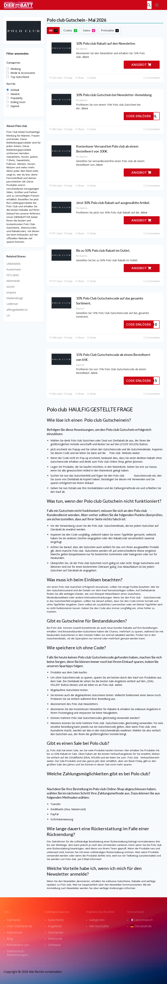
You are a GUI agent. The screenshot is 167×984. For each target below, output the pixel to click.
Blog (10, 939)
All (53, 30)
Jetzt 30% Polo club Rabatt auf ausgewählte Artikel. (113, 203)
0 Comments (151, 77)
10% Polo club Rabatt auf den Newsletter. (106, 43)
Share (79, 77)
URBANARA (13, 263)
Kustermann (13, 269)
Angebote (55, 926)
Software (54, 945)
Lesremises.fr (142, 920)
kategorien (97, 920)
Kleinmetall (13, 281)
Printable (110, 30)
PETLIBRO (12, 275)
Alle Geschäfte (99, 926)
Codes (70, 30)
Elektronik (55, 939)
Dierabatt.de (141, 926)
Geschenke (55, 932)
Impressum (14, 932)
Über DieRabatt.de (19, 926)
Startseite (13, 920)
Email (91, 77)
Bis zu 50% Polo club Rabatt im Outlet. (103, 250)
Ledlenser (12, 304)
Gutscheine (56, 920)
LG (8, 315)
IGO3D (10, 286)
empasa (11, 292)
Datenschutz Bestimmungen (17, 953)
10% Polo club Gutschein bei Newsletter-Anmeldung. (114, 95)
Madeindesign (14, 298)
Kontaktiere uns (18, 945)
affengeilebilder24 (16, 309)
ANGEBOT (141, 65)
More (85, 57)
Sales (89, 30)
